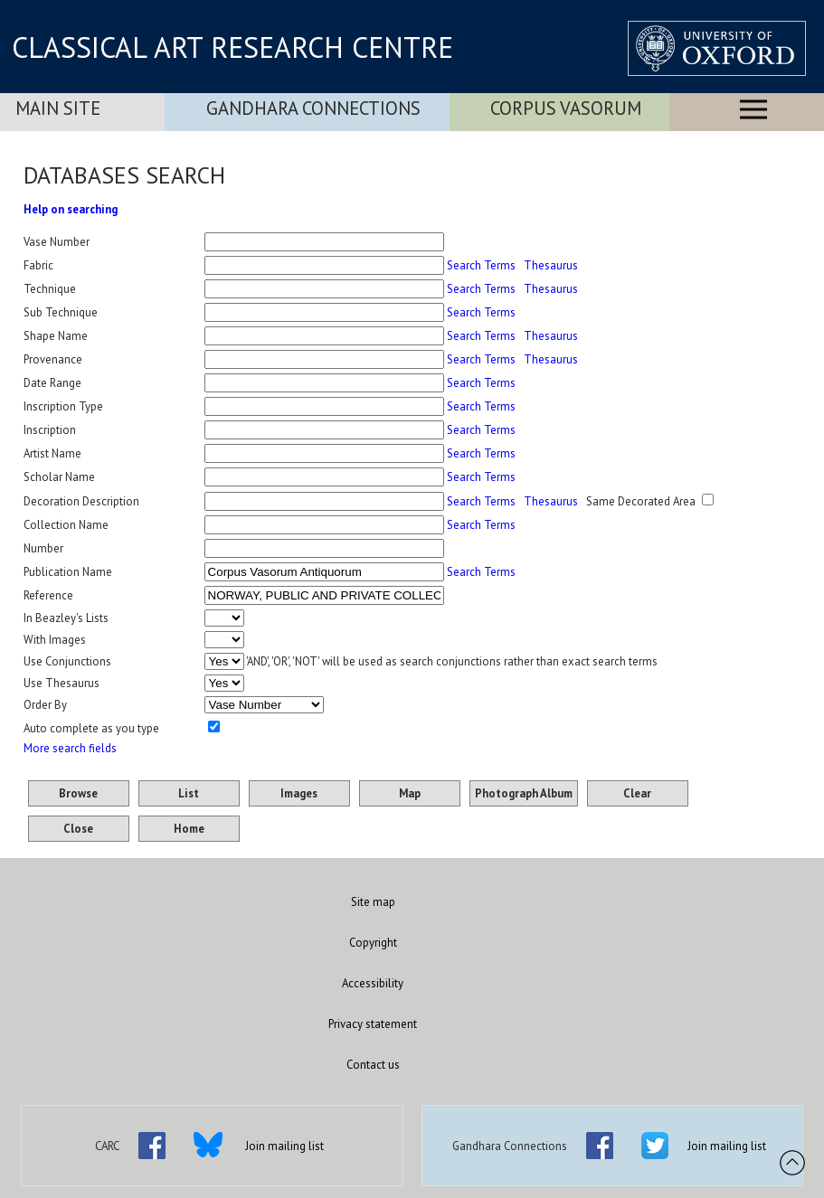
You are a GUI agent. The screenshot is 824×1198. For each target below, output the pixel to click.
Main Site (57, 108)
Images (298, 793)
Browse (78, 793)
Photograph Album (524, 793)
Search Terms (481, 265)
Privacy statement (372, 1024)
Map (410, 793)
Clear (637, 793)
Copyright (373, 942)
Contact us (373, 1064)
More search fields (70, 748)
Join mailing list (284, 1146)
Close (78, 828)
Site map (373, 902)
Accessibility (372, 983)
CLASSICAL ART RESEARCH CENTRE (232, 47)
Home (189, 828)
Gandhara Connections (313, 108)
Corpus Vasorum (565, 108)
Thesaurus (551, 265)
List (188, 793)
